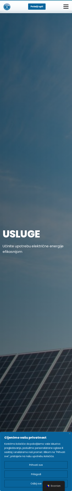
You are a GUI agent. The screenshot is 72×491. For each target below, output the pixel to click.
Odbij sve (36, 483)
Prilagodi (36, 474)
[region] (36, 461)
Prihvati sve (36, 465)
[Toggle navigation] (66, 7)
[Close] (69, 433)
